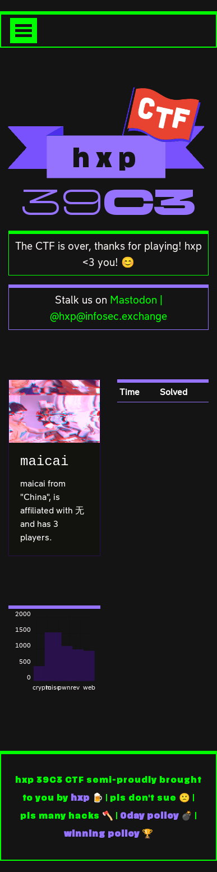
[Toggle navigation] (23, 30)
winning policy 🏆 (108, 834)
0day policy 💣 (156, 816)
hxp (80, 798)
